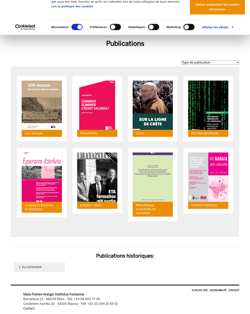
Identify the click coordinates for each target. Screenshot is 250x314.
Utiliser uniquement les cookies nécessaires (217, 38)
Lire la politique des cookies (72, 37)
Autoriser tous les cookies (217, 10)
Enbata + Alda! (91, 205)
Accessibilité (218, 290)
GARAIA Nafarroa (204, 205)
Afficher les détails (215, 58)
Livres (140, 133)
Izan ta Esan (33, 133)
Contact (234, 290)
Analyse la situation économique (39, 207)
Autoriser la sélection (217, 23)
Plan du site (200, 290)
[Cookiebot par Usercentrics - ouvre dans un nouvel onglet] (25, 59)
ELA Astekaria (30, 267)
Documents (88, 133)
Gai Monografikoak (204, 133)
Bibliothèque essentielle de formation (146, 209)
